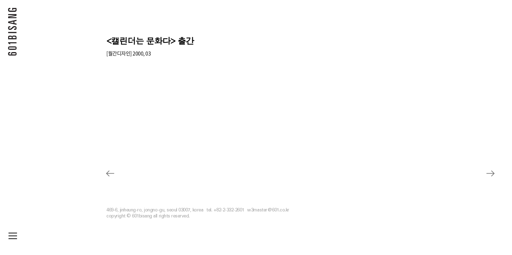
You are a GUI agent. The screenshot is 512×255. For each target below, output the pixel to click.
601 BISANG (12, 33)
